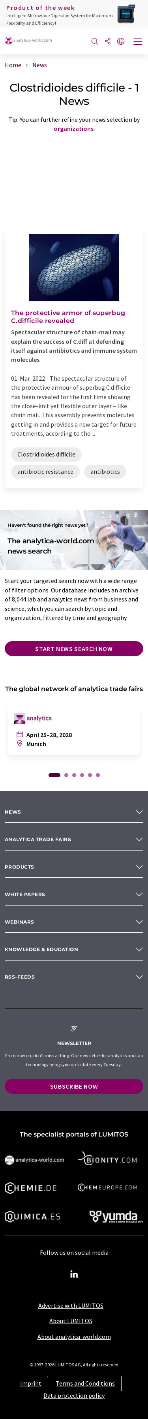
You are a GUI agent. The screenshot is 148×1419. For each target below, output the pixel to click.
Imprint (30, 1383)
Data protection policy (74, 1395)
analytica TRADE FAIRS (38, 839)
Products (19, 867)
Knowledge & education (41, 949)
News (13, 812)
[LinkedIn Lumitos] (74, 1274)
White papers (25, 894)
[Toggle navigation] (138, 42)
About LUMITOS (70, 1321)
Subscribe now (74, 1086)
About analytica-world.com (74, 1336)
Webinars (19, 922)
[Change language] (120, 41)
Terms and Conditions (85, 1383)
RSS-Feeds (20, 977)
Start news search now (73, 649)
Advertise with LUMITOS (70, 1305)
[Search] (94, 41)
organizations (74, 128)
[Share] (107, 41)
